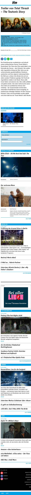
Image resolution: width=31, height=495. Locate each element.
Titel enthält (5, 135)
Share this (2, 59)
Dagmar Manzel (13, 211)
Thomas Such (12, 45)
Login (25, 2)
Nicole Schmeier (22, 41)
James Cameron (14, 179)
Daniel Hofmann (6, 40)
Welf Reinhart (13, 209)
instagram (6, 478)
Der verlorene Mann (8, 185)
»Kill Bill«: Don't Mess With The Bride (14, 409)
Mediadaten (28, 477)
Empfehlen (11, 59)
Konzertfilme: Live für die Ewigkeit (13, 369)
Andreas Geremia (19, 45)
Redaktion (28, 474)
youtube (5, 472)
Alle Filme (28, 218)
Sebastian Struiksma (8, 42)
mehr (2, 341)
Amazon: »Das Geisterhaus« (11, 449)
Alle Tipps (28, 463)
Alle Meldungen (27, 273)
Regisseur (4, 139)
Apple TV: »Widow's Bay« (10, 421)
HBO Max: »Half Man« (9, 460)
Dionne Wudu (21, 212)
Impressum (28, 484)
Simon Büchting (13, 41)
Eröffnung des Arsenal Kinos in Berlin (14, 228)
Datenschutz (28, 482)
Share (8, 59)
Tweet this (5, 59)
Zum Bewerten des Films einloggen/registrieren (15, 55)
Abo (2, 493)
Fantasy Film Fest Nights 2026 (11, 315)
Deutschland (4, 36)
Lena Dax (15, 212)
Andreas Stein (26, 45)
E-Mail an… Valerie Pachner (10, 262)
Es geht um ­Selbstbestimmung (11, 405)
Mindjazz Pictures (17, 42)
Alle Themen (28, 412)
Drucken (14, 59)
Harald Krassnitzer (22, 211)
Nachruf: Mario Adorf (8, 258)
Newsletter (28, 472)
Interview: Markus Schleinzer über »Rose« (16, 401)
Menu (2, 2)
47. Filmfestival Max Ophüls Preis (13, 357)
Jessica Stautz (22, 214)
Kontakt (29, 479)
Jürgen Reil (5, 45)
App (7, 493)
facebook (6, 475)
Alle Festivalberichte (25, 361)
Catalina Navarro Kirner (21, 213)
